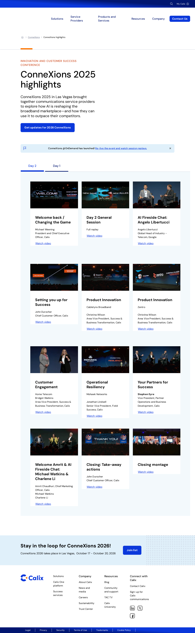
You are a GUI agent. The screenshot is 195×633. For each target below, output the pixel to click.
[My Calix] (183, 4)
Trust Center (86, 609)
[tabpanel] (105, 344)
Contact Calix (137, 586)
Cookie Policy (124, 630)
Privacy (43, 630)
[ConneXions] (34, 37)
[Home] (22, 37)
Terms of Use (80, 630)
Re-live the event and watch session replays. (121, 148)
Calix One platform (58, 583)
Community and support (111, 589)
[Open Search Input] (171, 3)
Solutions (58, 576)
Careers (83, 597)
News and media (84, 589)
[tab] (32, 167)
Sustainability (86, 603)
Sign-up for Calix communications (139, 595)
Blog (106, 582)
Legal (27, 630)
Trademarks (102, 630)
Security (60, 630)
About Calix (85, 582)
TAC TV (108, 597)
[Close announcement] (170, 148)
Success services (58, 593)
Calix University (110, 605)
